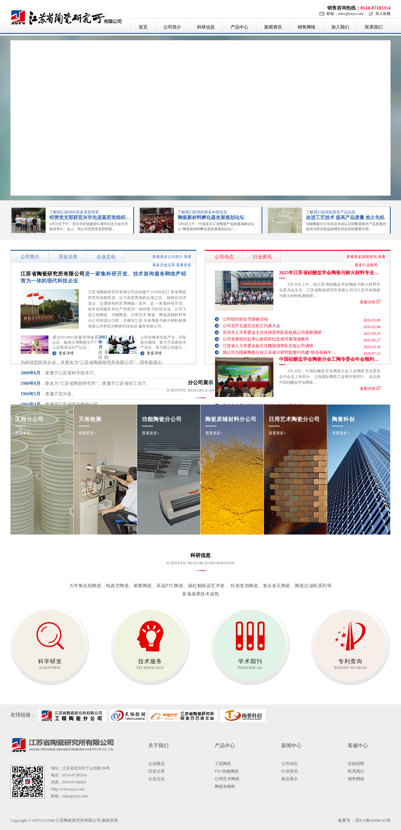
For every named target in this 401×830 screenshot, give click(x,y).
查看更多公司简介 (167, 257)
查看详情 (367, 301)
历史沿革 (156, 771)
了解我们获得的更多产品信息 (330, 212)
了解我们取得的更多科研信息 (202, 212)
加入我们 (340, 27)
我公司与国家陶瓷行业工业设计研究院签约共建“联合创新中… (279, 352)
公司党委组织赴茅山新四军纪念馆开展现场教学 (266, 339)
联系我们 (374, 27)
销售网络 (306, 27)
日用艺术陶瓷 (227, 778)
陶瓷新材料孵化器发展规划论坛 (211, 217)
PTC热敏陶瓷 (227, 771)
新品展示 (289, 778)
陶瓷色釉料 (225, 786)
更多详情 (66, 353)
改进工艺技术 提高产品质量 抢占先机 (345, 217)
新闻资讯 (273, 27)
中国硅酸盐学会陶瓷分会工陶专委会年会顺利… (329, 359)
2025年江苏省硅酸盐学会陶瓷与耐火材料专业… (329, 272)
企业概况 (156, 763)
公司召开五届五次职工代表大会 (251, 326)
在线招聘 (356, 763)
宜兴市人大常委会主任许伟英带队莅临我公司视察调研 (272, 332)
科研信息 (206, 27)
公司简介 (172, 27)
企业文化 (156, 778)
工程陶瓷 (223, 763)
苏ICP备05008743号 (373, 820)
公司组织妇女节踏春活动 (245, 319)
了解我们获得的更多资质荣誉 (74, 212)
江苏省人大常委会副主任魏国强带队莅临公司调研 (268, 346)
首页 (143, 27)
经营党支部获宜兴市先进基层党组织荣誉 (92, 217)
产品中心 (239, 27)
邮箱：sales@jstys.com (345, 13)
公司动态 (289, 763)
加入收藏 (383, 13)
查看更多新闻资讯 (362, 257)
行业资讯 (289, 771)
